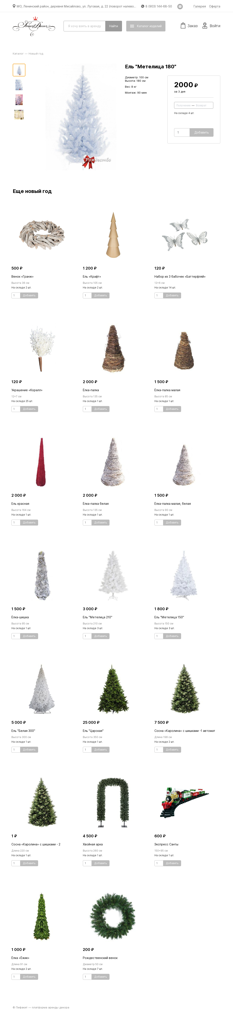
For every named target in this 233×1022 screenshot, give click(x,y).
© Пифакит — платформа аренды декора (41, 1007)
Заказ (189, 25)
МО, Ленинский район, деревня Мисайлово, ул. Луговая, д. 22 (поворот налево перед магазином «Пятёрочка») (99, 6)
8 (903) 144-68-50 (159, 6)
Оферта (214, 6)
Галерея (200, 6)
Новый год (36, 53)
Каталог (18, 53)
